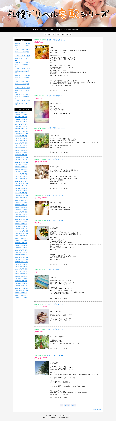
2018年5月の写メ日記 (21, 245)
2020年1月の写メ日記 (21, 216)
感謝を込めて (39, 42)
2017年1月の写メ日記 (21, 283)
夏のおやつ (38, 332)
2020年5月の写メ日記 (21, 207)
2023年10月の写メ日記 (21, 133)
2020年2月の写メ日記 (21, 214)
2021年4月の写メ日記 (21, 188)
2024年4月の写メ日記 (21, 119)
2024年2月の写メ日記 (21, 124)
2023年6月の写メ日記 (21, 143)
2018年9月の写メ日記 (21, 235)
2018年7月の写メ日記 (21, 240)
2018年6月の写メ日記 (21, 243)
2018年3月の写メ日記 (21, 250)
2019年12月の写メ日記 (21, 219)
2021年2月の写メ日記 (21, 193)
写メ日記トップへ (58, 13)
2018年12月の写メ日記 (21, 228)
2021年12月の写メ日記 (21, 183)
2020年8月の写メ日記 (21, 200)
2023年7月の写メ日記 (21, 140)
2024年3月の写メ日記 (21, 121)
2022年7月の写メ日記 (21, 169)
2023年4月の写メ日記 (21, 148)
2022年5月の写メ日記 (21, 174)
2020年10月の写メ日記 (21, 195)
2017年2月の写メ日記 (21, 281)
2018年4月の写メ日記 (21, 247)
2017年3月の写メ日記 (21, 278)
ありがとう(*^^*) (40, 162)
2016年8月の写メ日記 (21, 295)
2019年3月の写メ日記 (21, 221)
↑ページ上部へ (97, 409)
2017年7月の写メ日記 (21, 269)
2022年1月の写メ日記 (21, 181)
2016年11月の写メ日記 (21, 288)
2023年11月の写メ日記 (21, 131)
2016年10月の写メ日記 (21, 290)
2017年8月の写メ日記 (21, 266)
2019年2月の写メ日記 (21, 224)
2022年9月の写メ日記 (21, 164)
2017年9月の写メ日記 (21, 264)
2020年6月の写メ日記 (21, 205)
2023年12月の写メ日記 (21, 129)
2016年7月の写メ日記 (21, 297)
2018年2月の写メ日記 (21, 252)
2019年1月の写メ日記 (21, 226)
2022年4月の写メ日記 (21, 176)
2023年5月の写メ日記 (21, 145)
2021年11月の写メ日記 (21, 186)
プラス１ (37, 223)
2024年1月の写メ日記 (21, 126)
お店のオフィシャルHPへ (64, 34)
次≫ (73, 405)
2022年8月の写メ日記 (21, 167)
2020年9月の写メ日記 (21, 197)
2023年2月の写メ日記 (21, 152)
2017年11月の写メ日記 (21, 259)
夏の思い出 (38, 131)
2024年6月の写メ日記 (21, 114)
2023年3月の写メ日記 (21, 150)
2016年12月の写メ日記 (21, 285)
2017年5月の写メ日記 (21, 273)
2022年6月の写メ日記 (21, 171)
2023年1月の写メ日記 (21, 155)
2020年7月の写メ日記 (21, 202)
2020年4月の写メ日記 (21, 209)
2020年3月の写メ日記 (21, 212)
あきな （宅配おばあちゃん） (56, 40)
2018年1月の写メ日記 (21, 255)
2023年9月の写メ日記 (21, 136)
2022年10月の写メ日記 (21, 162)
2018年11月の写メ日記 (21, 231)
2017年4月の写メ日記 (21, 276)
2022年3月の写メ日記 (21, 178)
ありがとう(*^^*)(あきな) (22, 43)
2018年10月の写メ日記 (21, 233)
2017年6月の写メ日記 (21, 271)
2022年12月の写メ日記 (21, 157)
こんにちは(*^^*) (40, 98)
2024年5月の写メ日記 (21, 117)
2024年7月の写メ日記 (21, 112)
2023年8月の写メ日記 (21, 138)
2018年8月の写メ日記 (21, 238)
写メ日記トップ (49, 34)
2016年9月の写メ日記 (21, 293)
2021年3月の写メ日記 (21, 190)
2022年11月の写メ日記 (21, 159)
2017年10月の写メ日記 (21, 262)
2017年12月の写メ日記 (21, 257)
